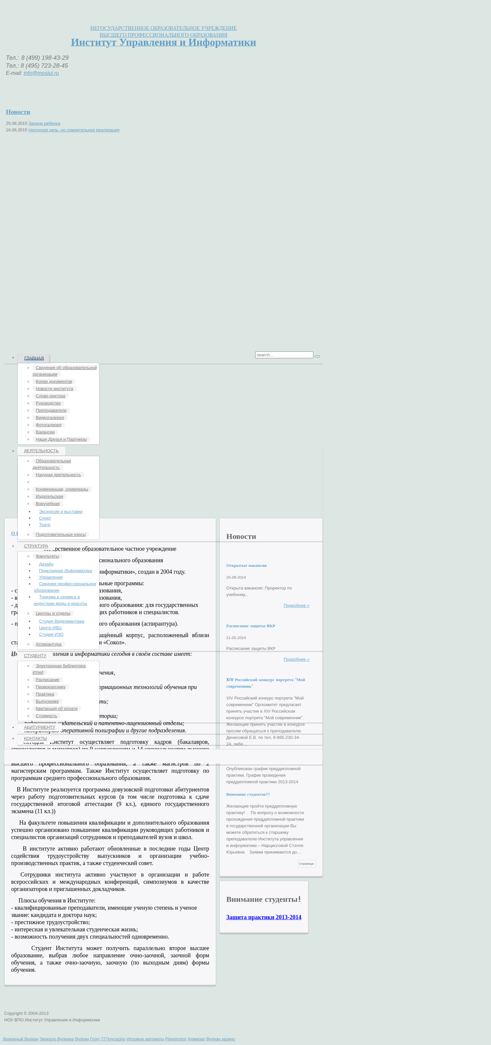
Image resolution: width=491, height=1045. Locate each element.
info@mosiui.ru (41, 73)
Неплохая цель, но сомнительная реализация (74, 129)
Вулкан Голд (87, 1038)
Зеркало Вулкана (57, 1038)
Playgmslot (175, 1038)
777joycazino (113, 1038)
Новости (18, 111)
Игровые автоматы (145, 1038)
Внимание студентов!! (248, 794)
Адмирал (197, 1038)
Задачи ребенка (44, 123)
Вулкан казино (221, 1038)
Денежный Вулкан (20, 1038)
